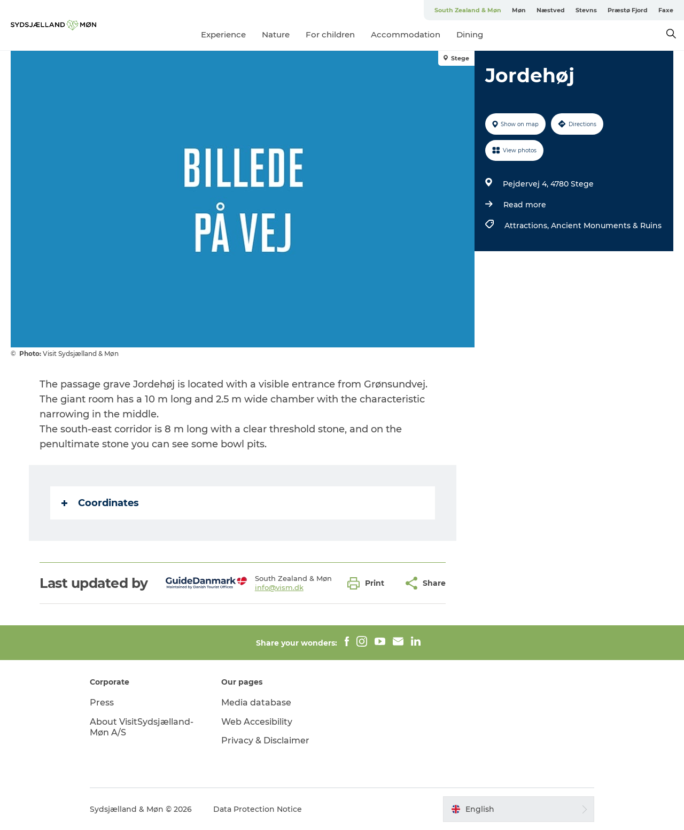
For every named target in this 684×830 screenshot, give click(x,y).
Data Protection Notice (257, 809)
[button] (368, 583)
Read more (524, 205)
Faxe (665, 10)
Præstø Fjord (628, 10)
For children (330, 34)
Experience (223, 34)
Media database (256, 702)
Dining (469, 34)
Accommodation (405, 34)
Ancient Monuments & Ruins (606, 225)
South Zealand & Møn (467, 10)
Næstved (551, 10)
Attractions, (527, 225)
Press (102, 702)
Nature (276, 34)
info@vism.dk (279, 587)
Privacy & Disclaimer (265, 740)
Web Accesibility (256, 722)
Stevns (586, 10)
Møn (519, 10)
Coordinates (100, 503)
